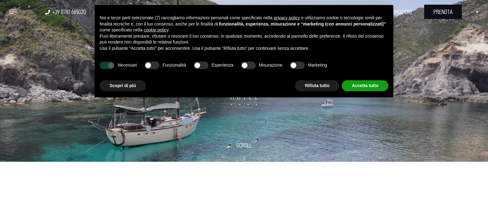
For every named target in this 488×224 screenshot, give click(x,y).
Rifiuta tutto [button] (317, 85)
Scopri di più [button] (123, 85)
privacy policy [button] (287, 17)
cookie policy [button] (156, 29)
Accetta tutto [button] (365, 85)
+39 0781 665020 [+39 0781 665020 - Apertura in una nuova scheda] (69, 12)
